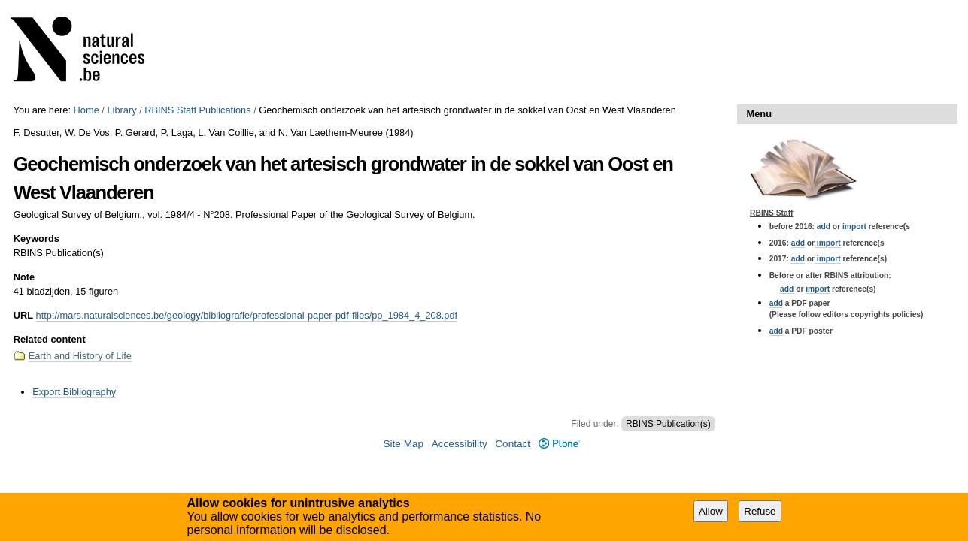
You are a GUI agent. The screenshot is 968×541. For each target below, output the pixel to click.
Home (86, 110)
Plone (559, 443)
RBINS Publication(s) (668, 424)
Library (121, 110)
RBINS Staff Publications (197, 110)
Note (24, 277)
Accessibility (459, 443)
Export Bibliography (74, 391)
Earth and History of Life (80, 355)
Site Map (403, 443)
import (853, 226)
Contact (512, 443)
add (823, 226)
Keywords (36, 238)
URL (23, 315)
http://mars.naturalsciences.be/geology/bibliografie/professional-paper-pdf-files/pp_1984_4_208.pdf (247, 315)
